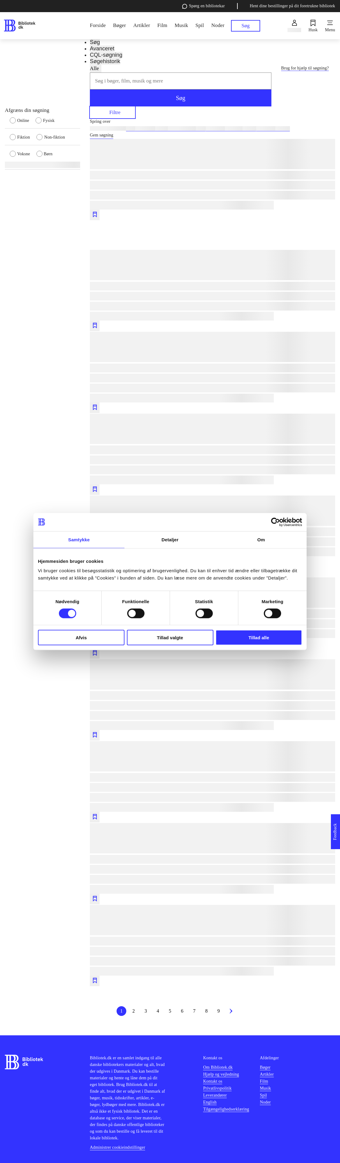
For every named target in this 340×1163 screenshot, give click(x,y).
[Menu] (330, 25)
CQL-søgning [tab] (106, 55)
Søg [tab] (95, 42)
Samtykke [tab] (79, 539)
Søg (180, 98)
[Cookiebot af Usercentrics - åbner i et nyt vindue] (275, 521)
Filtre (112, 112)
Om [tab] (261, 539)
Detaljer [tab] (170, 539)
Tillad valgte (170, 637)
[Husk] (313, 25)
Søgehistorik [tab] (105, 61)
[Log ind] (294, 25)
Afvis (81, 637)
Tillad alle (258, 637)
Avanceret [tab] (102, 48)
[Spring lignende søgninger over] (212, 121)
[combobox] (180, 80)
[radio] (23, 120)
